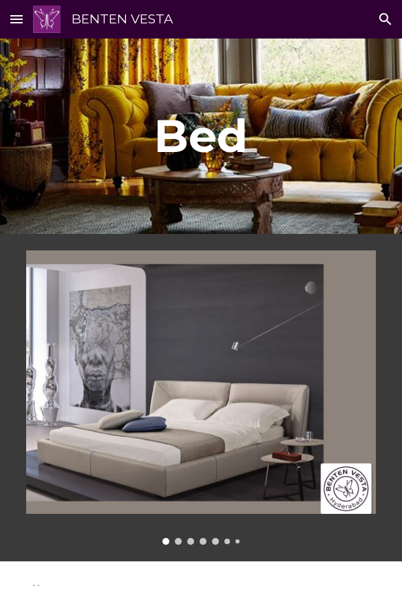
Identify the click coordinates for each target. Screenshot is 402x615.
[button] (16, 19)
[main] (200, 136)
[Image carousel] (200, 397)
